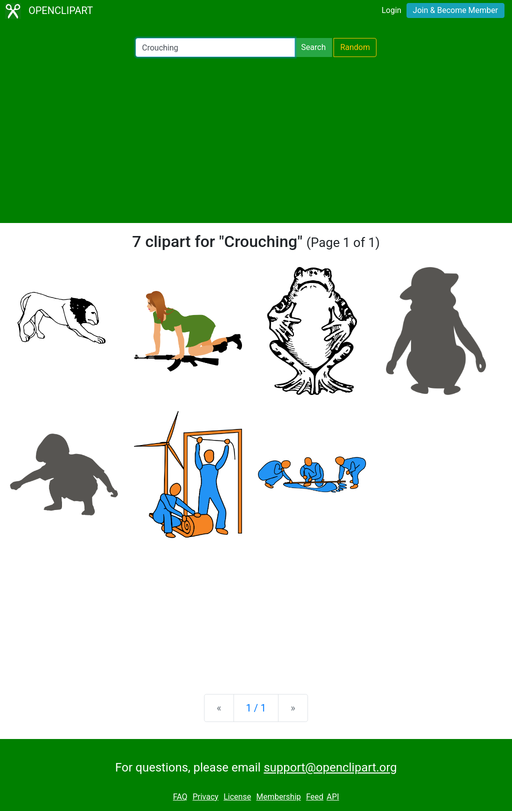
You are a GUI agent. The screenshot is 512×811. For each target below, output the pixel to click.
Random (355, 47)
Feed (315, 797)
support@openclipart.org (330, 767)
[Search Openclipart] (215, 47)
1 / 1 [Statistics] (256, 708)
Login (391, 10)
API (332, 797)
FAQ (180, 797)
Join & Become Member (455, 10)
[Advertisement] (256, 140)
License (237, 797)
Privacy (205, 797)
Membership (278, 797)
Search (313, 47)
